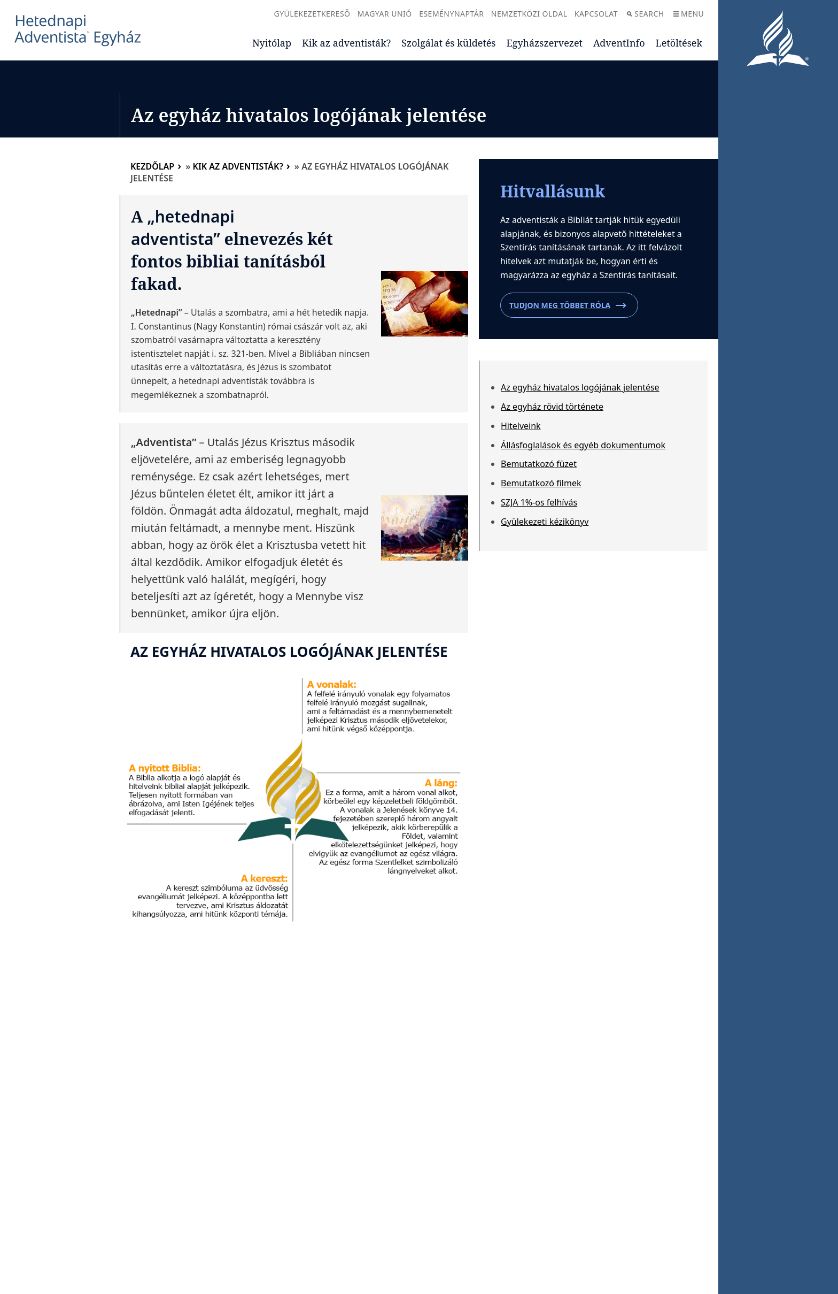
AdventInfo (619, 42)
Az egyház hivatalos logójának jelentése (580, 387)
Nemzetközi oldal (529, 14)
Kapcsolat (596, 14)
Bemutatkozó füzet (539, 464)
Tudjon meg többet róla (567, 305)
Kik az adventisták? (346, 42)
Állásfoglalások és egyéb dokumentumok (583, 445)
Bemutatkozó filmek (541, 483)
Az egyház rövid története (552, 406)
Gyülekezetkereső (312, 14)
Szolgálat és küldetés (448, 42)
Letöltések (679, 42)
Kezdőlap (152, 166)
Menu (688, 14)
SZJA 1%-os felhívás (539, 502)
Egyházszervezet (544, 42)
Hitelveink (521, 426)
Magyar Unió (385, 14)
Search (645, 14)
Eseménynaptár (451, 14)
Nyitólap (271, 42)
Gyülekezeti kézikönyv (544, 521)
